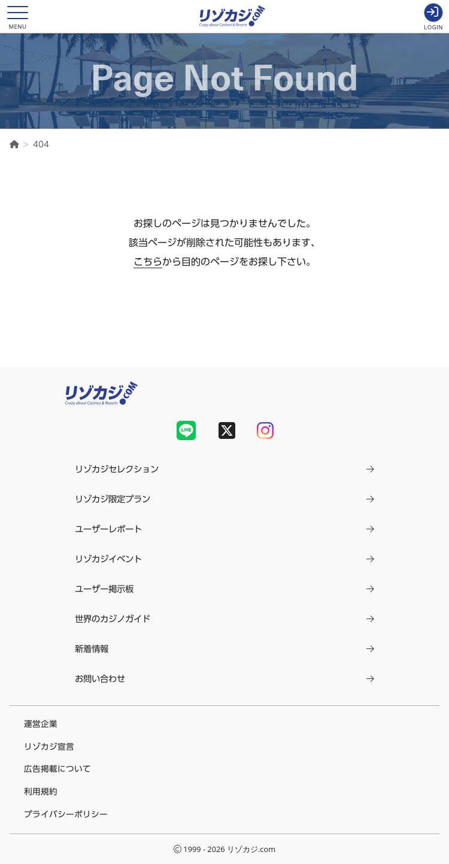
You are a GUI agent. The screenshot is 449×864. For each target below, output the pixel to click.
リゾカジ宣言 (49, 746)
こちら (148, 261)
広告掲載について (57, 769)
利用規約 (40, 791)
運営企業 (40, 724)
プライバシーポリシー (66, 814)
